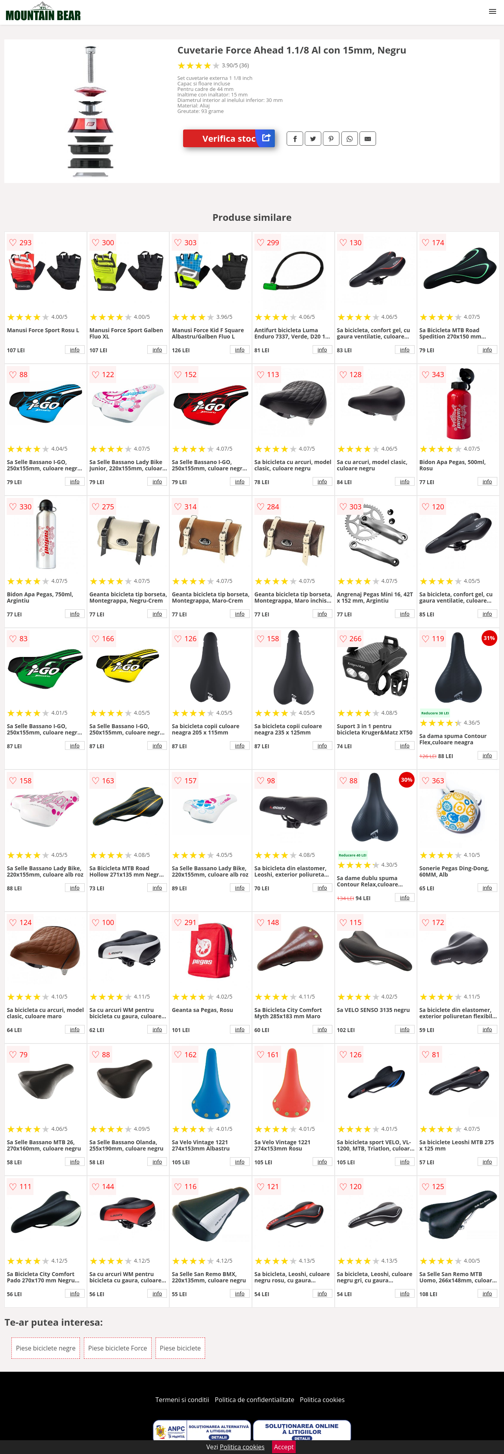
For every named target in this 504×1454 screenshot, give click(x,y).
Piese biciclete (180, 1348)
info (75, 349)
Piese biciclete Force (117, 1348)
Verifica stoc (238, 138)
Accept (284, 1447)
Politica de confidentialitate (255, 1399)
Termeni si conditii (182, 1399)
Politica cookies (322, 1399)
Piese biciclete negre (45, 1348)
